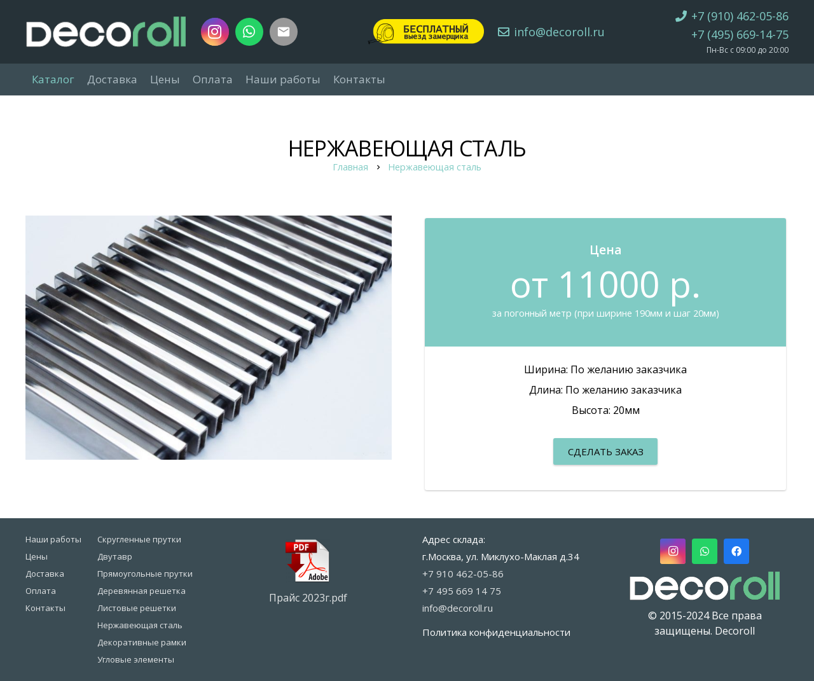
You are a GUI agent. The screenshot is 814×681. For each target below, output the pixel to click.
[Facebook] (736, 551)
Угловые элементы (135, 659)
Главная (350, 167)
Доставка (44, 573)
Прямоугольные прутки (145, 573)
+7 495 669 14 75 (461, 590)
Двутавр (114, 556)
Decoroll (735, 631)
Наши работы (53, 539)
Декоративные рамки (141, 642)
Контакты (45, 608)
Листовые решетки (136, 608)
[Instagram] (215, 32)
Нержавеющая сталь (434, 167)
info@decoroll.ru (457, 608)
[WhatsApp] (249, 32)
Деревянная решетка (141, 590)
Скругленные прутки (139, 539)
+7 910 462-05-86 (463, 573)
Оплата (40, 590)
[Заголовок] (284, 32)
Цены (36, 556)
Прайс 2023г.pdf (308, 598)
